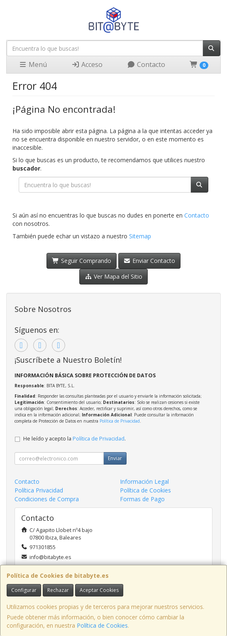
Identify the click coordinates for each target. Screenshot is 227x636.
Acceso (87, 64)
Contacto (146, 64)
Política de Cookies (102, 625)
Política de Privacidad (120, 421)
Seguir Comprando (81, 261)
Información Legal (144, 481)
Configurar (24, 590)
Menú (33, 64)
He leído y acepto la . (74, 438)
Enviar (115, 458)
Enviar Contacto (150, 261)
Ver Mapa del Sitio (113, 276)
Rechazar (58, 590)
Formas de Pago (142, 499)
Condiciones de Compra (47, 499)
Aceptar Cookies (99, 590)
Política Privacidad (39, 490)
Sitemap (140, 236)
